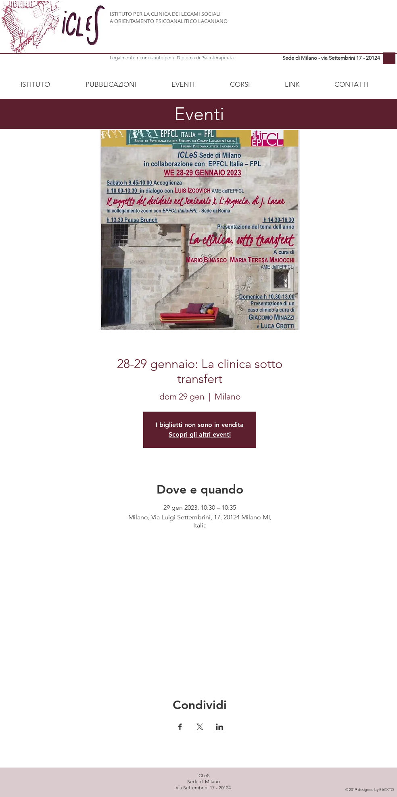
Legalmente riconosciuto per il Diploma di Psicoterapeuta (172, 57)
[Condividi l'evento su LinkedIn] (220, 727)
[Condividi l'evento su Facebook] (180, 727)
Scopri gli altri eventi (200, 434)
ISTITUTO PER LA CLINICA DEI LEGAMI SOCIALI (165, 13)
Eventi (199, 114)
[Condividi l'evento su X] (200, 727)
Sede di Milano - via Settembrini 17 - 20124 (331, 58)
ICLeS (203, 775)
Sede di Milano (203, 781)
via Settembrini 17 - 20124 (203, 787)
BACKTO (386, 789)
